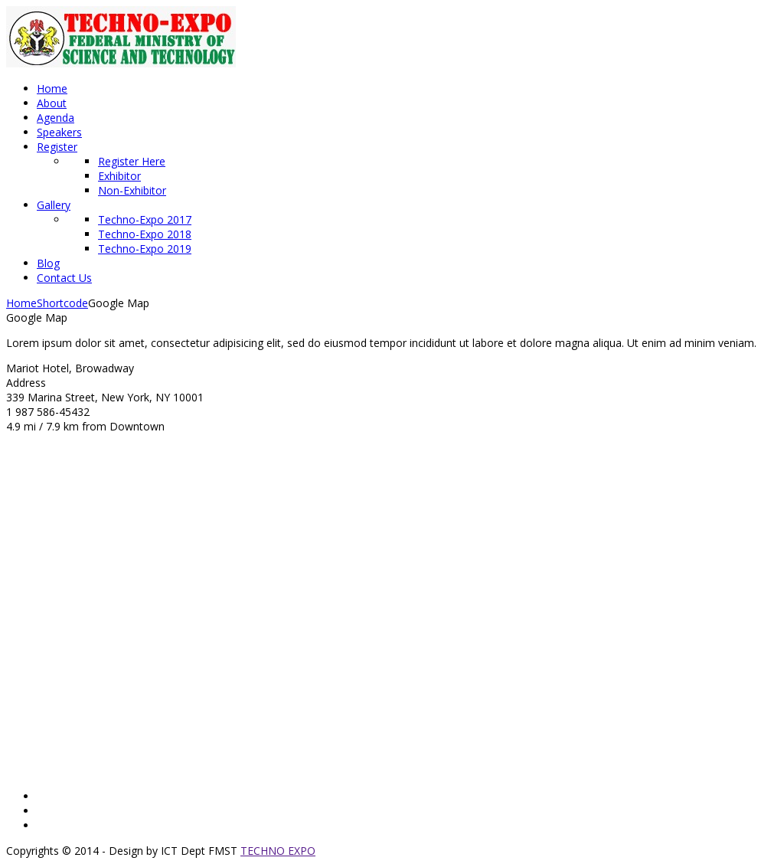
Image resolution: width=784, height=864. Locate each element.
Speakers (59, 132)
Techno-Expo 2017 (144, 219)
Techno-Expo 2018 (144, 234)
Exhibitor (119, 176)
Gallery (53, 205)
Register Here (131, 161)
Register (57, 146)
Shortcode (62, 303)
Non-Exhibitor (132, 190)
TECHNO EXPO (277, 850)
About (52, 103)
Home (52, 88)
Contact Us (64, 277)
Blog (48, 263)
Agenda (55, 117)
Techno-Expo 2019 (144, 248)
